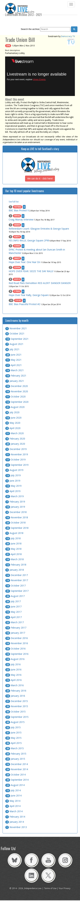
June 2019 (12, 480)
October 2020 (15, 396)
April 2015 (13, 743)
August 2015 (15, 722)
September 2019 (16, 465)
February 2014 (15, 816)
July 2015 (13, 727)
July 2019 (13, 475)
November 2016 (16, 643)
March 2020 (14, 433)
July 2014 (13, 790)
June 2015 (13, 732)
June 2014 (13, 795)
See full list (14, 202)
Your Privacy (64, 888)
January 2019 (15, 506)
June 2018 (13, 543)
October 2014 (15, 774)
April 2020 (12, 428)
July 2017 (13, 601)
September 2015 (16, 717)
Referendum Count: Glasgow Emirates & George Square (39, 228)
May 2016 (13, 675)
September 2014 (16, 779)
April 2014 (12, 806)
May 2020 (12, 422)
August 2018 (14, 533)
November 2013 (16, 827)
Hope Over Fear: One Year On (24, 262)
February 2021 (15, 375)
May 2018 (13, 549)
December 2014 (16, 764)
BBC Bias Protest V (19, 210)
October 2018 (15, 522)
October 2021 (14, 333)
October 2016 (15, 648)
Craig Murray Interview (21, 219)
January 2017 (15, 632)
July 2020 (12, 412)
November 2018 (16, 517)
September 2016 (16, 654)
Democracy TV (68, 36)
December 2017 (16, 575)
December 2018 (16, 512)
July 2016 (13, 664)
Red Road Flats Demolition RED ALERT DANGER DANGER (40, 283)
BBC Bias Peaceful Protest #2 (24, 304)
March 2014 (14, 811)
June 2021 (13, 354)
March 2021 (14, 370)
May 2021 (13, 359)
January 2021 (14, 381)
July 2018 (13, 538)
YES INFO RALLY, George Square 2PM (29, 240)
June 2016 (13, 669)
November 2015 (16, 706)
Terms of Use (50, 888)
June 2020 (13, 417)
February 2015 (15, 753)
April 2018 (13, 554)
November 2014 (16, 769)
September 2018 (16, 528)
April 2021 (13, 365)
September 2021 (16, 339)
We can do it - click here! (40, 178)
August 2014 (15, 785)
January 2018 (14, 569)
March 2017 (14, 622)
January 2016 (15, 695)
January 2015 (15, 758)
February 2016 (15, 690)
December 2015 (16, 701)
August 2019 (14, 470)
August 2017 (15, 596)
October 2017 (15, 585)
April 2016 (13, 680)
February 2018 (15, 564)
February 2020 (15, 438)
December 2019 (16, 449)
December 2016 (16, 638)
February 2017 (15, 627)
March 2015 (14, 748)
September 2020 (16, 402)
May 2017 (13, 612)
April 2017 (13, 617)
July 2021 (12, 349)
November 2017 (16, 580)
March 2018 (14, 559)
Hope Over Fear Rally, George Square (29, 295)
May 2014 (12, 801)
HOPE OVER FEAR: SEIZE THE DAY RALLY (31, 271)
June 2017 (13, 606)
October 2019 (15, 459)
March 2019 (14, 496)
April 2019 (12, 491)
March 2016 (14, 685)
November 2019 (16, 454)
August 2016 (15, 659)
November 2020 (16, 391)
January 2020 (15, 443)
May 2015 (13, 738)
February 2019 (15, 501)
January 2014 (14, 821)
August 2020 (15, 407)
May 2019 (13, 485)
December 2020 (16, 386)
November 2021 (16, 328)
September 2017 (16, 591)
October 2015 (15, 711)
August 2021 (14, 344)
